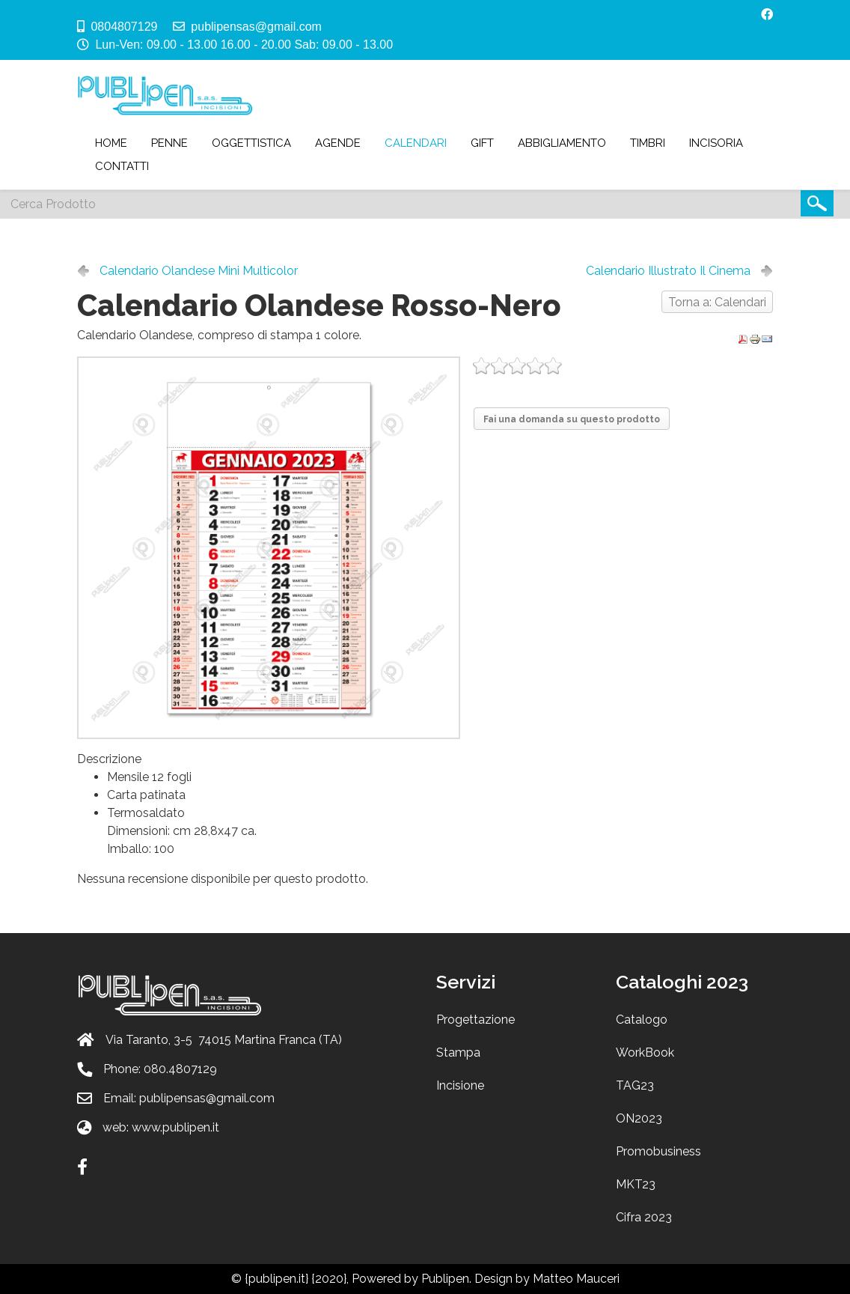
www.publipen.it (175, 1127)
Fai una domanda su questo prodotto (571, 419)
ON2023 (639, 1118)
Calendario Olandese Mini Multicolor (199, 271)
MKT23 (635, 1184)
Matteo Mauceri (576, 1279)
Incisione (460, 1085)
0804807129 (124, 26)
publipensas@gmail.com (256, 26)
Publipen (445, 1279)
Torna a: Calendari (717, 302)
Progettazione (475, 1019)
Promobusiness (658, 1151)
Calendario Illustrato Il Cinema (668, 271)
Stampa (458, 1052)
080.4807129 (180, 1069)
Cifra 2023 (644, 1217)
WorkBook (645, 1052)
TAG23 (635, 1085)
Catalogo (641, 1019)
